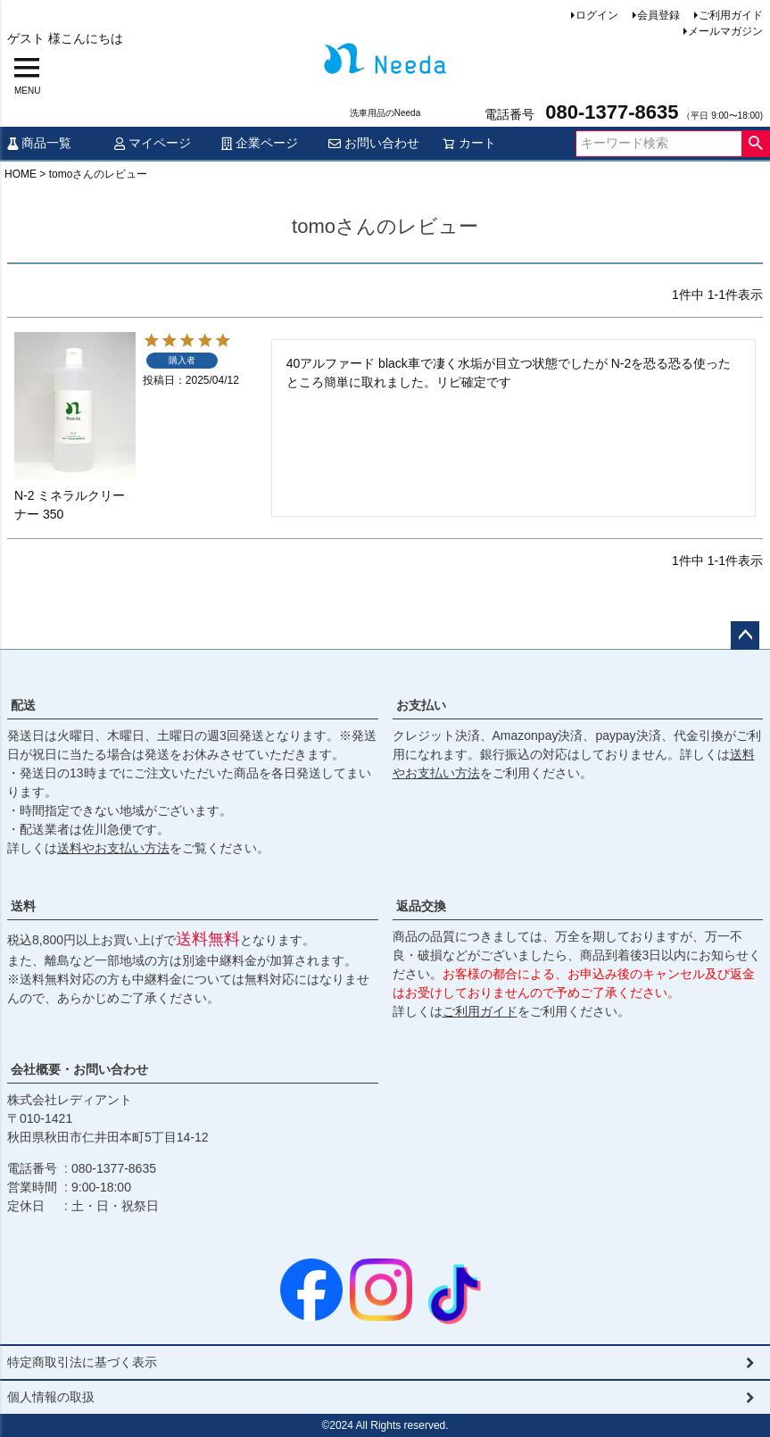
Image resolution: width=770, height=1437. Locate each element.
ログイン (596, 15)
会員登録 (658, 15)
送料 (23, 906)
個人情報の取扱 (51, 1397)
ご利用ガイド (731, 15)
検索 (755, 143)
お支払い (421, 705)
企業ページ (259, 143)
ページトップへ (745, 635)
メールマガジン (725, 31)
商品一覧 (39, 143)
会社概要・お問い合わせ (79, 1069)
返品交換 (421, 906)
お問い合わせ (373, 143)
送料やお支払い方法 (113, 848)
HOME (20, 174)
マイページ (152, 143)
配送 (23, 705)
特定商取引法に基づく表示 (82, 1362)
